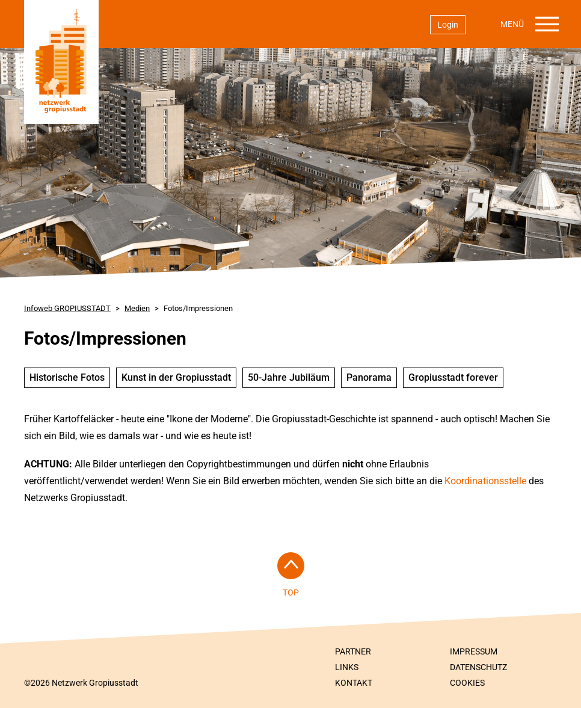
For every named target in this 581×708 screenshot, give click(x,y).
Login (447, 24)
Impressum (473, 651)
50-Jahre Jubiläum (289, 377)
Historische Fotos (67, 377)
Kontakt (353, 683)
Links (346, 667)
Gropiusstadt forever (453, 377)
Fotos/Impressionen (198, 308)
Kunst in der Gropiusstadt (176, 377)
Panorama (369, 377)
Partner (353, 651)
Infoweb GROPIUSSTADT (67, 308)
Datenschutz (478, 667)
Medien (137, 308)
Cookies (467, 683)
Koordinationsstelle (486, 481)
